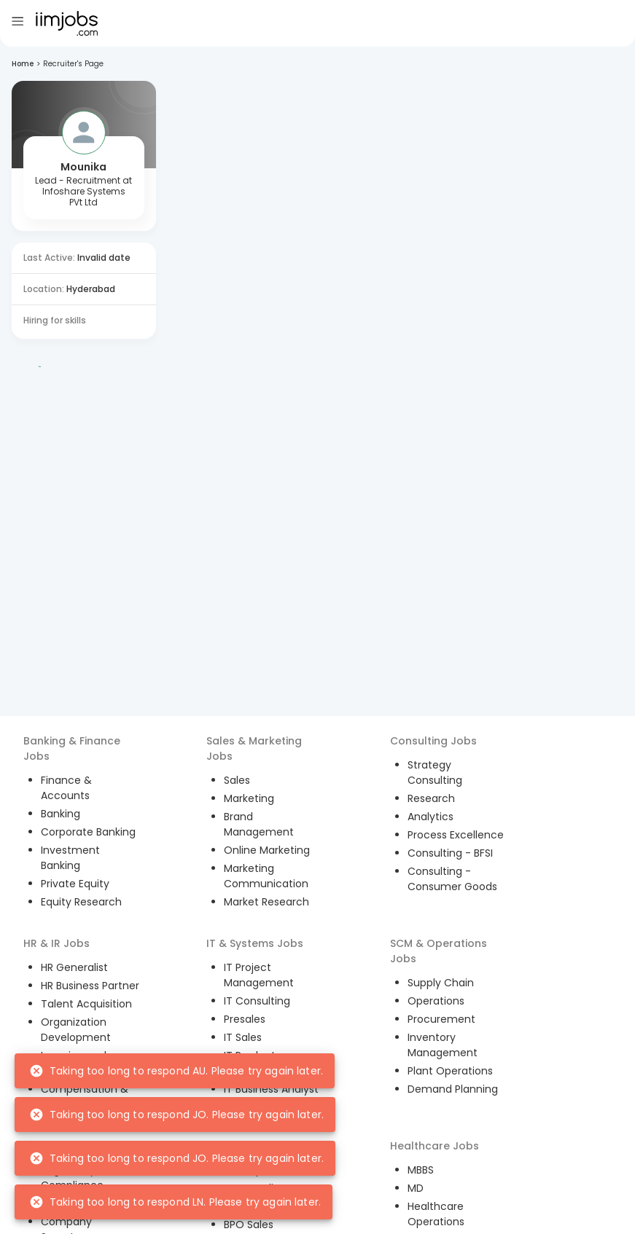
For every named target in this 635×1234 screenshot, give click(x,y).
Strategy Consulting (435, 772)
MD (416, 1188)
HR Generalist (74, 967)
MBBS (421, 1170)
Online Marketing (267, 850)
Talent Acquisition (86, 1004)
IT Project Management (259, 975)
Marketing (249, 798)
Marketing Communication (266, 876)
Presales (244, 1019)
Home (23, 63)
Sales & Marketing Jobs (254, 748)
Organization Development (76, 1030)
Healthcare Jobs (434, 1146)
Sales (237, 780)
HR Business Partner (90, 985)
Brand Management (259, 824)
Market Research (266, 902)
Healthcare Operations (436, 1214)
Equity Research (81, 902)
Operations (436, 1001)
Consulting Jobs (433, 741)
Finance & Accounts (66, 788)
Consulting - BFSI (450, 853)
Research (431, 798)
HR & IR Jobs (56, 943)
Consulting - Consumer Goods (452, 879)
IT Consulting (257, 1001)
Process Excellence (456, 835)
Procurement (441, 1019)
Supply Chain (441, 982)
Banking (60, 813)
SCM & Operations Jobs (438, 951)
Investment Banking (70, 858)
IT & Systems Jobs (254, 943)
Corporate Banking (88, 832)
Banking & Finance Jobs (71, 748)
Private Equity (75, 883)
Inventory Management (443, 1045)
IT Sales (243, 1037)
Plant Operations (450, 1071)
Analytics (430, 816)
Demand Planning (453, 1089)
